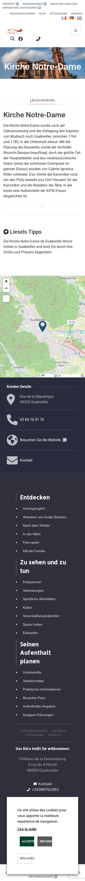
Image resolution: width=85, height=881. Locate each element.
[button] (12, 39)
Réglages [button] (26, 858)
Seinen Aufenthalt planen (35, 653)
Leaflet (50, 375)
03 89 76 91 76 (32, 419)
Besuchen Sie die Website (43, 440)
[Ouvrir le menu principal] (75, 30)
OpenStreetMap (73, 375)
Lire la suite (26, 829)
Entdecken (35, 497)
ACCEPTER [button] (28, 841)
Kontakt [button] (26, 460)
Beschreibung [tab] (42, 100)
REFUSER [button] (46, 841)
